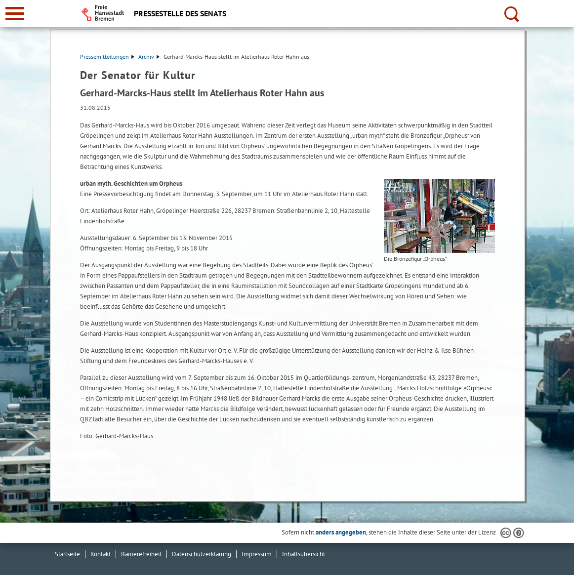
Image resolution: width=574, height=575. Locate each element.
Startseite (67, 554)
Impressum (257, 554)
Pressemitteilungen (107, 56)
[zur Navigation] (15, 13)
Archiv (149, 56)
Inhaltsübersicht (303, 554)
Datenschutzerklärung (201, 554)
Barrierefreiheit (141, 554)
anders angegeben (341, 532)
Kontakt (100, 554)
